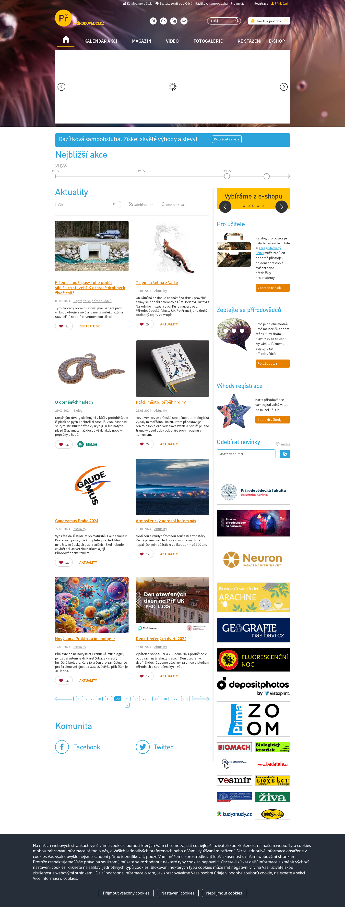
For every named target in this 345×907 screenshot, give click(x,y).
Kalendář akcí (100, 41)
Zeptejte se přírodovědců (175, 3)
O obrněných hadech (74, 402)
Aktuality (160, 290)
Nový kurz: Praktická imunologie (85, 638)
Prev (61, 87)
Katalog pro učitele (139, 3)
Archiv (285, 444)
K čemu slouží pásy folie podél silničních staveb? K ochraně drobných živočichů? (90, 288)
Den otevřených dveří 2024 (161, 638)
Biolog (78, 410)
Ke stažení (250, 41)
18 (99, 698)
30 (155, 698)
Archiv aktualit (176, 204)
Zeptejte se (89, 326)
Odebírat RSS (144, 204)
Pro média (238, 3)
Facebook (86, 748)
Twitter (163, 748)
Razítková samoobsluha (211, 3)
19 (108, 698)
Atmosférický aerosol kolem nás (166, 520)
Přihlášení (281, 3)
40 (165, 698)
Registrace (261, 3)
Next (284, 87)
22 (136, 698)
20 (117, 698)
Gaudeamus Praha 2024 (76, 520)
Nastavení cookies (177, 893)
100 (185, 698)
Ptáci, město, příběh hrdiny (161, 402)
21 (127, 698)
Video (172, 41)
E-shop (277, 41)
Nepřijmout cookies (224, 893)
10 (79, 698)
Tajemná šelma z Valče (157, 282)
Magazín (141, 41)
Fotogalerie (208, 41)
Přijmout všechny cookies (126, 893)
